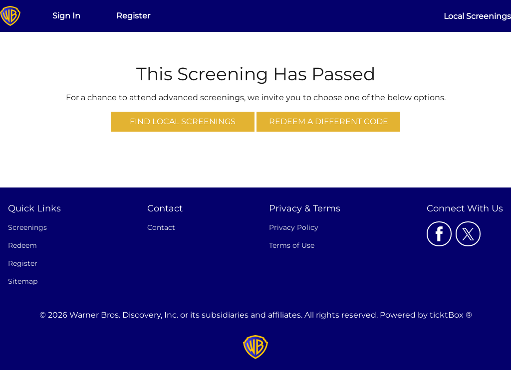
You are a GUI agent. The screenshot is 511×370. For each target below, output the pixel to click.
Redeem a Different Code (328, 121)
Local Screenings (477, 16)
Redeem (22, 245)
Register (133, 15)
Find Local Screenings (183, 121)
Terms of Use (291, 245)
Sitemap (22, 281)
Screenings (27, 227)
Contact (161, 227)
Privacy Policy (293, 227)
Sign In (66, 15)
